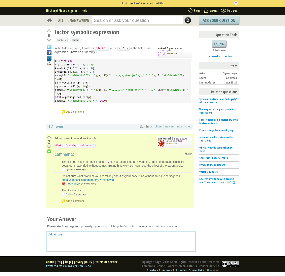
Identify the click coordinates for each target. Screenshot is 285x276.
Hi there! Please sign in (61, 10)
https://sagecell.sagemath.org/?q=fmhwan (88, 179)
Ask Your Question (219, 20)
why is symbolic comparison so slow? (216, 149)
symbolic (61, 40)
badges (232, 10)
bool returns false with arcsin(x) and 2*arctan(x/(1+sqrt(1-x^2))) (217, 180)
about (50, 262)
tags (197, 10)
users (214, 10)
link (190, 153)
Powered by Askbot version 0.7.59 (68, 266)
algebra (75, 40)
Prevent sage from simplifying (216, 130)
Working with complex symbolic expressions (216, 110)
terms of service (106, 262)
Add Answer (56, 234)
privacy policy (83, 262)
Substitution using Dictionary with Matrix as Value (218, 121)
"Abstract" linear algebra (213, 158)
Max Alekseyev (172, 141)
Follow (219, 44)
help (84, 10)
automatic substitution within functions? (216, 138)
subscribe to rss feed (221, 56)
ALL (61, 20)
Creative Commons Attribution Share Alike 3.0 (178, 270)
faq (59, 262)
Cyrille (168, 51)
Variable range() (208, 172)
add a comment (75, 111)
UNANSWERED (78, 20)
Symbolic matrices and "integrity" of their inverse (218, 100)
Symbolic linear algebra (212, 165)
